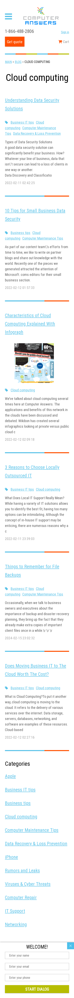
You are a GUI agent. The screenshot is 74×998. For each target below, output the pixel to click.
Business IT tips (22, 122)
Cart (63, 41)
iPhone (11, 857)
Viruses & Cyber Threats (28, 884)
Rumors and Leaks (22, 870)
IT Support (15, 911)
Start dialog (37, 989)
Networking (16, 924)
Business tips (20, 232)
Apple (10, 776)
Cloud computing (23, 390)
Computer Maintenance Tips (42, 238)
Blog (18, 62)
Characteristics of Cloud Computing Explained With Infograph (30, 324)
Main (8, 62)
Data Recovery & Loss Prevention (37, 133)
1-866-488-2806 (19, 31)
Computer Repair (21, 897)
